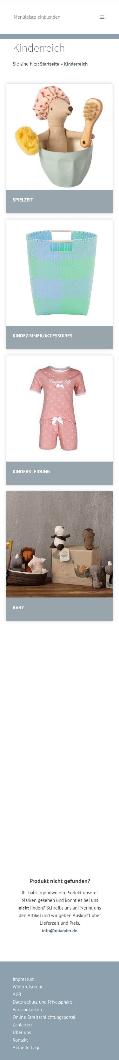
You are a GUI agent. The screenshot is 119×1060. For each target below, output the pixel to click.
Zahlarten (22, 1025)
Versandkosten (27, 1009)
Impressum (24, 979)
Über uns (22, 1032)
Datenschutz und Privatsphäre (42, 1002)
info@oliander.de (59, 931)
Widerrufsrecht (28, 987)
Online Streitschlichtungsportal (44, 1017)
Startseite (49, 64)
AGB (17, 994)
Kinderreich (76, 64)
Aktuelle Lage (27, 1047)
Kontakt (20, 1040)
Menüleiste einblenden (37, 17)
